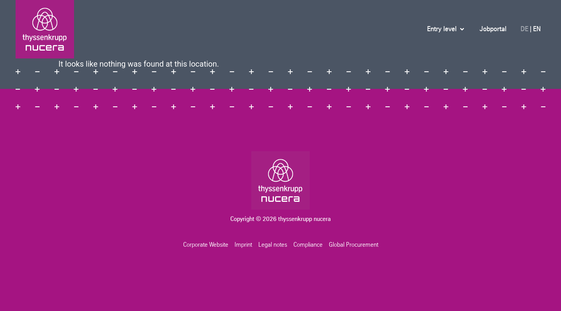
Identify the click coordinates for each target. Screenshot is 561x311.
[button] (446, 29)
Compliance (308, 244)
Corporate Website (205, 244)
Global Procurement (353, 244)
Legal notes (272, 244)
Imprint (243, 244)
